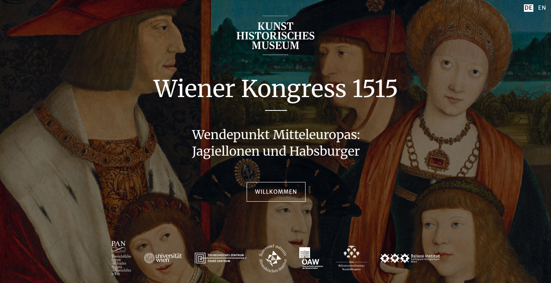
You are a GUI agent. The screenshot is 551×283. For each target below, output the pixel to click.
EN (542, 7)
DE (529, 7)
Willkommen (276, 191)
